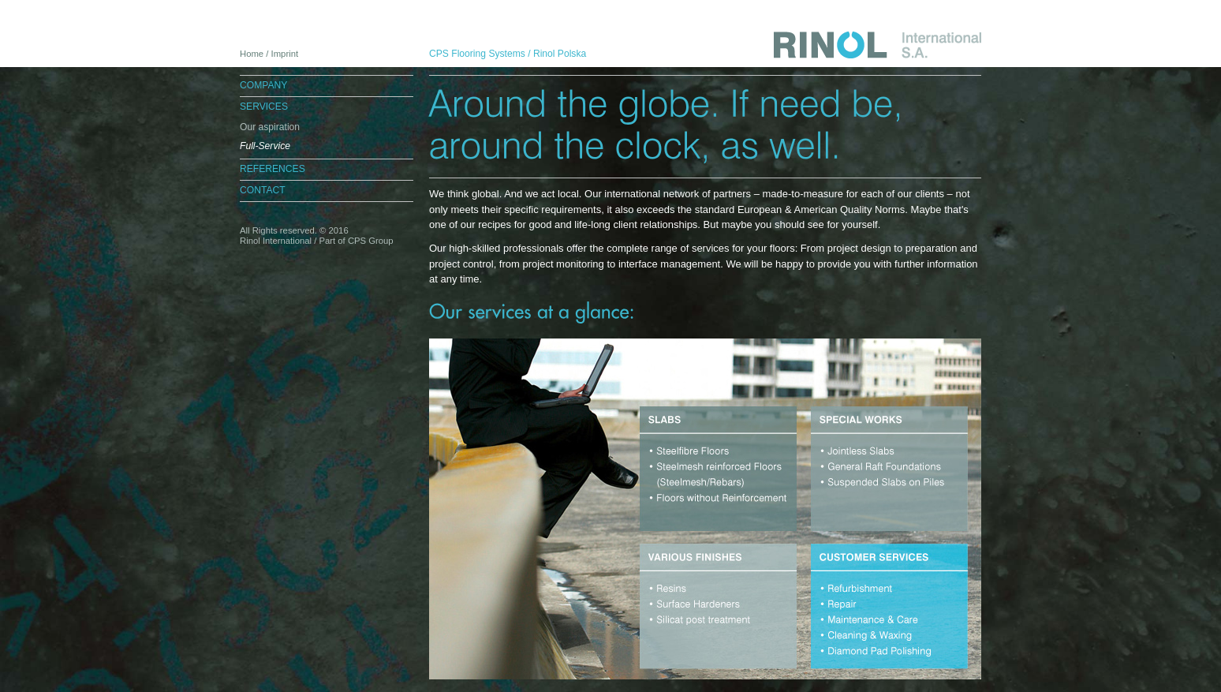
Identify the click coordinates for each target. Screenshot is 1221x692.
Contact (263, 190)
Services (264, 106)
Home (251, 53)
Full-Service (265, 145)
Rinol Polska (559, 53)
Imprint (285, 53)
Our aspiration (270, 127)
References (272, 168)
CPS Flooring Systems (477, 53)
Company (263, 85)
